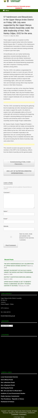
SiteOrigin (17, 417)
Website (6, 226)
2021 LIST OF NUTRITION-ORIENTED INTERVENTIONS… (19, 172)
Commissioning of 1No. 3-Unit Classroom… (19, 163)
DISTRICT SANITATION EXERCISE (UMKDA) (17, 277)
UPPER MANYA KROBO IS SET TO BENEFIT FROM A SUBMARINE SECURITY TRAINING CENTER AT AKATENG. (17, 283)
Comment (7, 192)
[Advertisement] (19, 102)
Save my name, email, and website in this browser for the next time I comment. (26, 237)
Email (6, 218)
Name (6, 211)
